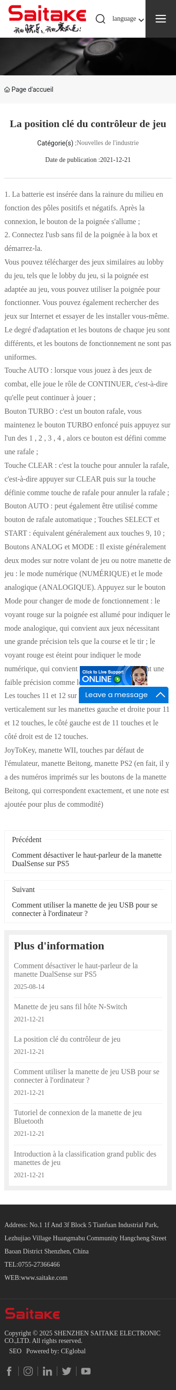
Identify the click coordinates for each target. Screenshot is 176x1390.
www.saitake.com (44, 1277)
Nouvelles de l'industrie (107, 142)
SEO (15, 1351)
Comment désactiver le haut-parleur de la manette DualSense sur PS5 (76, 970)
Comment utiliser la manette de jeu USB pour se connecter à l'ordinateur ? (84, 909)
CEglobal (73, 1351)
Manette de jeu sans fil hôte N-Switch (70, 1007)
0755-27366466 (39, 1264)
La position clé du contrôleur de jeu (67, 1039)
